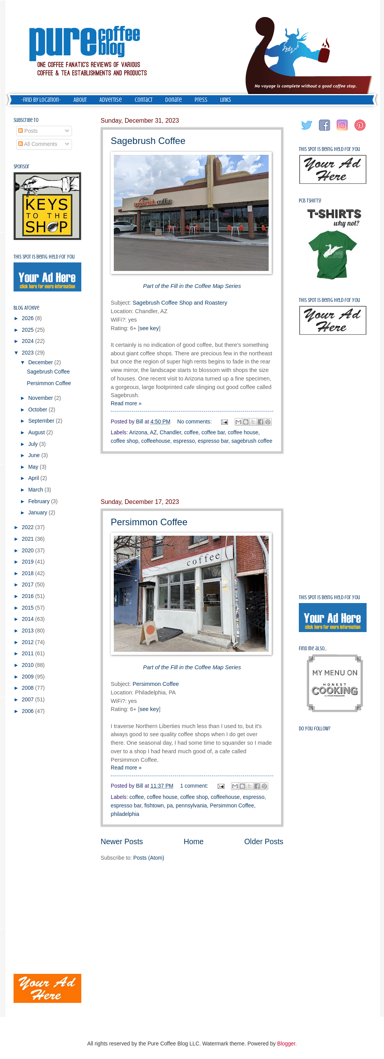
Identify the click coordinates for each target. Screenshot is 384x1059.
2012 (28, 642)
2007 (28, 700)
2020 (28, 550)
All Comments (37, 144)
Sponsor (21, 167)
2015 (28, 608)
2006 (28, 711)
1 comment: (195, 786)
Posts (28, 131)
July (33, 444)
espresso (184, 441)
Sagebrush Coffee (148, 140)
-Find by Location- (41, 99)
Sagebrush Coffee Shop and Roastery (179, 303)
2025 (28, 330)
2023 (28, 353)
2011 (28, 653)
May (34, 467)
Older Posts (263, 842)
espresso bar (213, 441)
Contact (144, 99)
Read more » (126, 403)
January (38, 513)
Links (225, 99)
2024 (28, 341)
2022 (28, 527)
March (36, 490)
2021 (28, 539)
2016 (28, 596)
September (42, 421)
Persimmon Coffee (149, 522)
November (41, 398)
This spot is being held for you (44, 257)
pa (170, 806)
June (34, 455)
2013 (28, 631)
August (37, 432)
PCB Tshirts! (310, 201)
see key (149, 328)
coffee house (243, 432)
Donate (173, 99)
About (80, 99)
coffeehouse (155, 441)
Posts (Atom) (148, 858)
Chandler (170, 432)
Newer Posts (122, 842)
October (38, 410)
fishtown (154, 806)
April (34, 478)
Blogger (286, 1044)
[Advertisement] (192, 476)
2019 (28, 562)
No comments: (195, 422)
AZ (153, 432)
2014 (28, 619)
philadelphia (125, 814)
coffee (191, 432)
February (39, 501)
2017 (28, 585)
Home (194, 842)
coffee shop (124, 441)
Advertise (110, 99)
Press (201, 99)
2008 (28, 688)
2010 (28, 665)
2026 (28, 318)
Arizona (138, 432)
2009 (28, 677)
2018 (28, 573)
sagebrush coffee (252, 441)
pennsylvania (191, 806)
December (41, 362)
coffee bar (213, 432)
